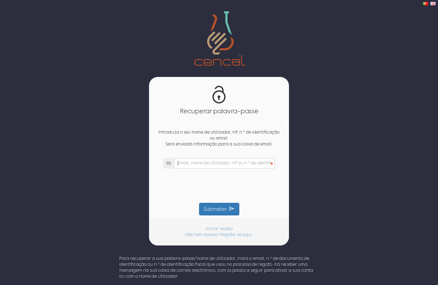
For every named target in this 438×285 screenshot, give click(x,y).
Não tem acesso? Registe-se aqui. (219, 235)
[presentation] (219, 185)
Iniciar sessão (219, 229)
